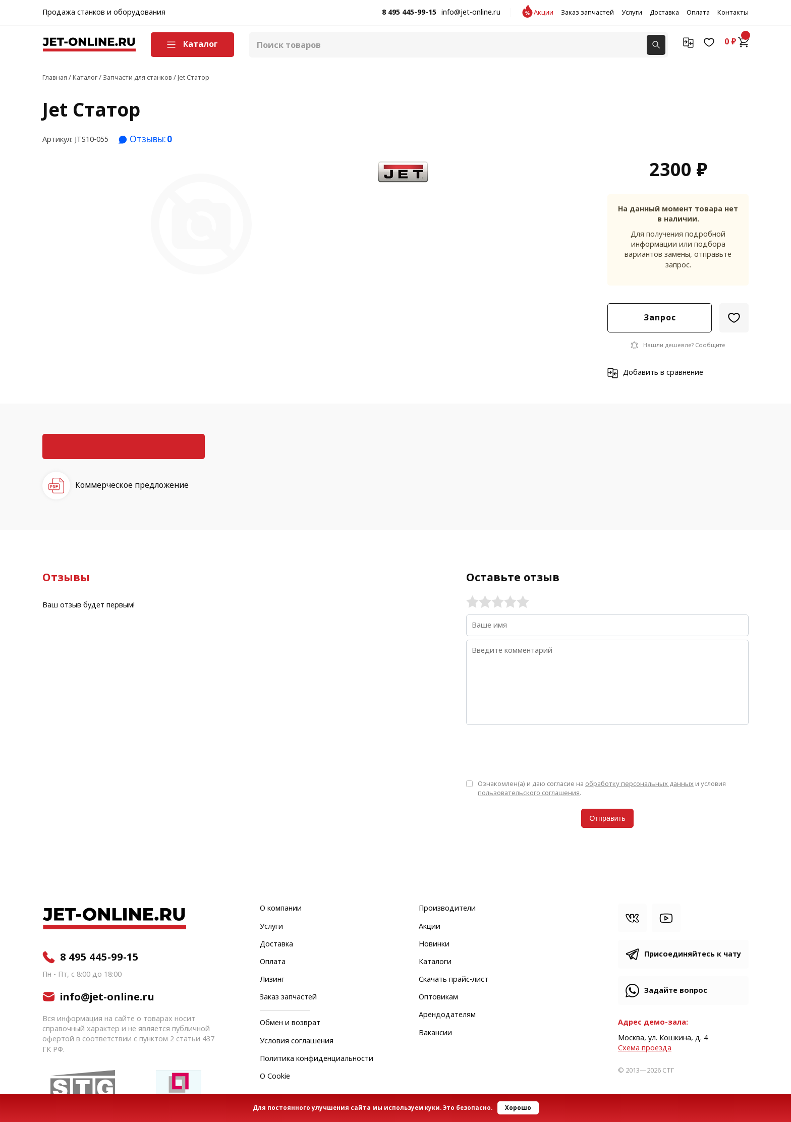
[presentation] (542, 751)
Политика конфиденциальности (316, 1059)
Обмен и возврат (290, 1023)
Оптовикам (438, 997)
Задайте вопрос (675, 990)
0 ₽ (736, 41)
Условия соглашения (296, 1041)
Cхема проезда (644, 1048)
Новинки (434, 944)
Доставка (664, 12)
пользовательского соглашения (529, 793)
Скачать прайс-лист (453, 980)
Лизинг (272, 980)
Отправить (607, 818)
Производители (447, 909)
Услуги (632, 12)
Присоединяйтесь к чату (692, 954)
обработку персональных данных (639, 784)
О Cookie (275, 1077)
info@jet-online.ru (470, 13)
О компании (281, 909)
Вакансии (435, 1033)
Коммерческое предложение (132, 485)
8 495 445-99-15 (409, 13)
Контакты (733, 12)
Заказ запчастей (587, 12)
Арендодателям (447, 1015)
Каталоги (435, 962)
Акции (543, 12)
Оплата (698, 12)
